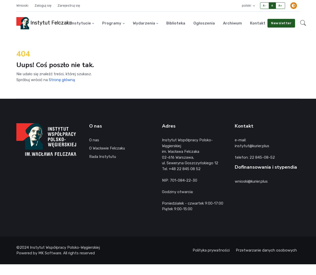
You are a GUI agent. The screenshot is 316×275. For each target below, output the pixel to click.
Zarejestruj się (68, 5)
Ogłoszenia (204, 23)
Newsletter (281, 23)
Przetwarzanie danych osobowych (266, 250)
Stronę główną (62, 80)
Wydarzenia (144, 23)
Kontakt (257, 23)
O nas (94, 140)
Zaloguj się (42, 5)
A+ (280, 5)
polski (247, 5)
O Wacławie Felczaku (107, 148)
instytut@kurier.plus (252, 146)
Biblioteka (175, 23)
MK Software (49, 253)
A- (264, 5)
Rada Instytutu (102, 156)
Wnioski (22, 5)
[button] (303, 23)
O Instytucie (79, 23)
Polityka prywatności (211, 250)
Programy (111, 23)
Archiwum (232, 23)
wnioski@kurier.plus (251, 181)
